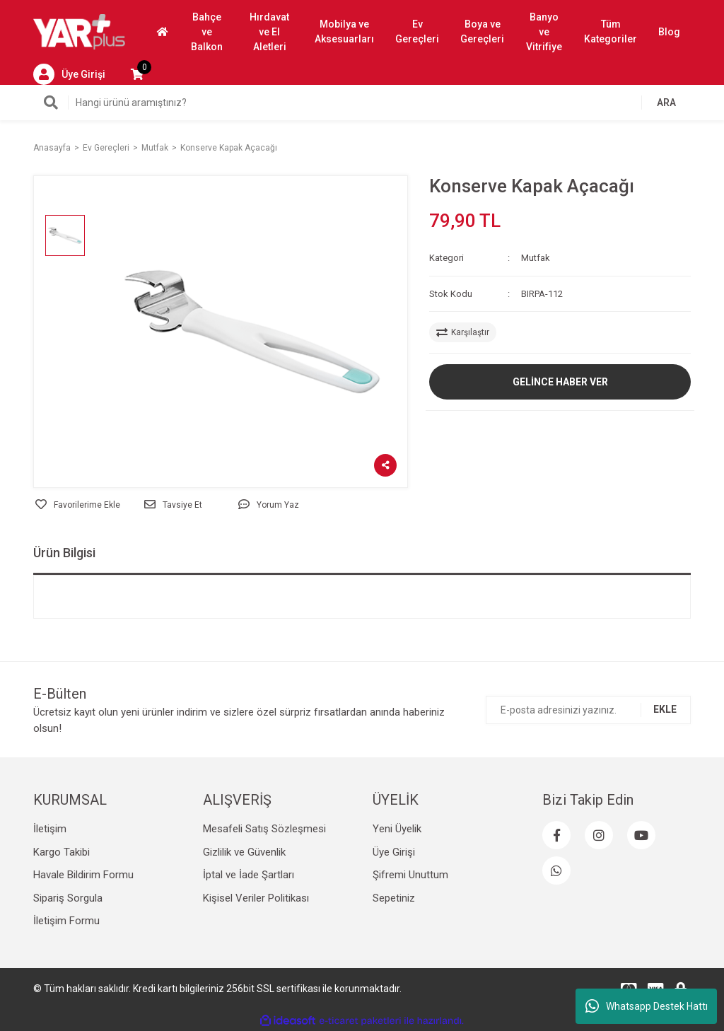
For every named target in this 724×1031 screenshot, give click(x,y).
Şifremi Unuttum (410, 874)
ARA (666, 102)
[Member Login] (69, 74)
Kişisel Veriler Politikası (256, 898)
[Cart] (137, 74)
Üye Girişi (394, 852)
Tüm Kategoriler (610, 31)
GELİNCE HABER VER (560, 382)
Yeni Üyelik (397, 828)
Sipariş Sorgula (68, 898)
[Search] (362, 102)
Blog (669, 31)
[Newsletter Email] (588, 710)
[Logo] (79, 31)
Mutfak (535, 257)
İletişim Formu (66, 920)
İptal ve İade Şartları (248, 874)
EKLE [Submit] (665, 709)
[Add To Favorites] (77, 505)
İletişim (49, 828)
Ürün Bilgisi (64, 552)
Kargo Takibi (61, 852)
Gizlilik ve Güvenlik (244, 852)
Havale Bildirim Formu (83, 874)
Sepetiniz (394, 898)
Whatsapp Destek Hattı (646, 1006)
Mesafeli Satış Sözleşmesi (264, 828)
